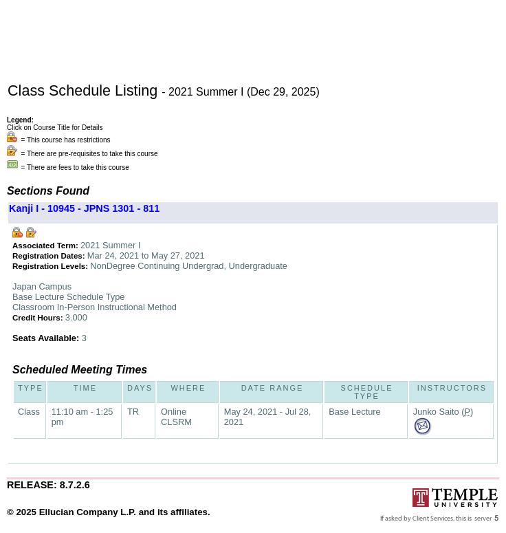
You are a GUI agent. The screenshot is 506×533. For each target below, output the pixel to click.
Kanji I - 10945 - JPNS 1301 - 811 (84, 208)
